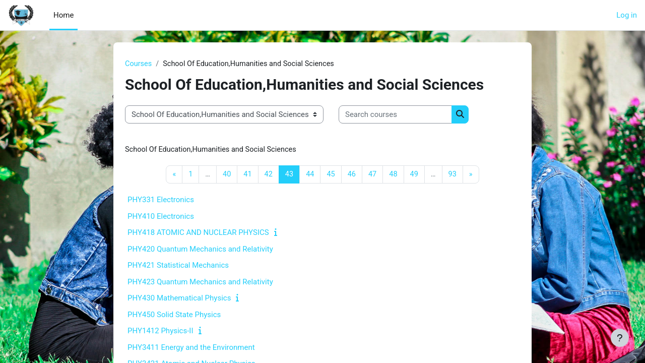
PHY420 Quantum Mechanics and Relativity (200, 250)
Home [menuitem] (63, 15)
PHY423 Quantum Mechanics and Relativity (200, 282)
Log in (626, 15)
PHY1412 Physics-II (160, 331)
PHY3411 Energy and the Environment (191, 348)
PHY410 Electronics (160, 217)
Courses (139, 64)
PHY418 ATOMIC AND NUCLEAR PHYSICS (198, 233)
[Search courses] (395, 115)
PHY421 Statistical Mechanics (178, 266)
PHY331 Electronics (160, 200)
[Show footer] (620, 338)
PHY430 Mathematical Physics (179, 299)
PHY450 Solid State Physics (174, 315)
